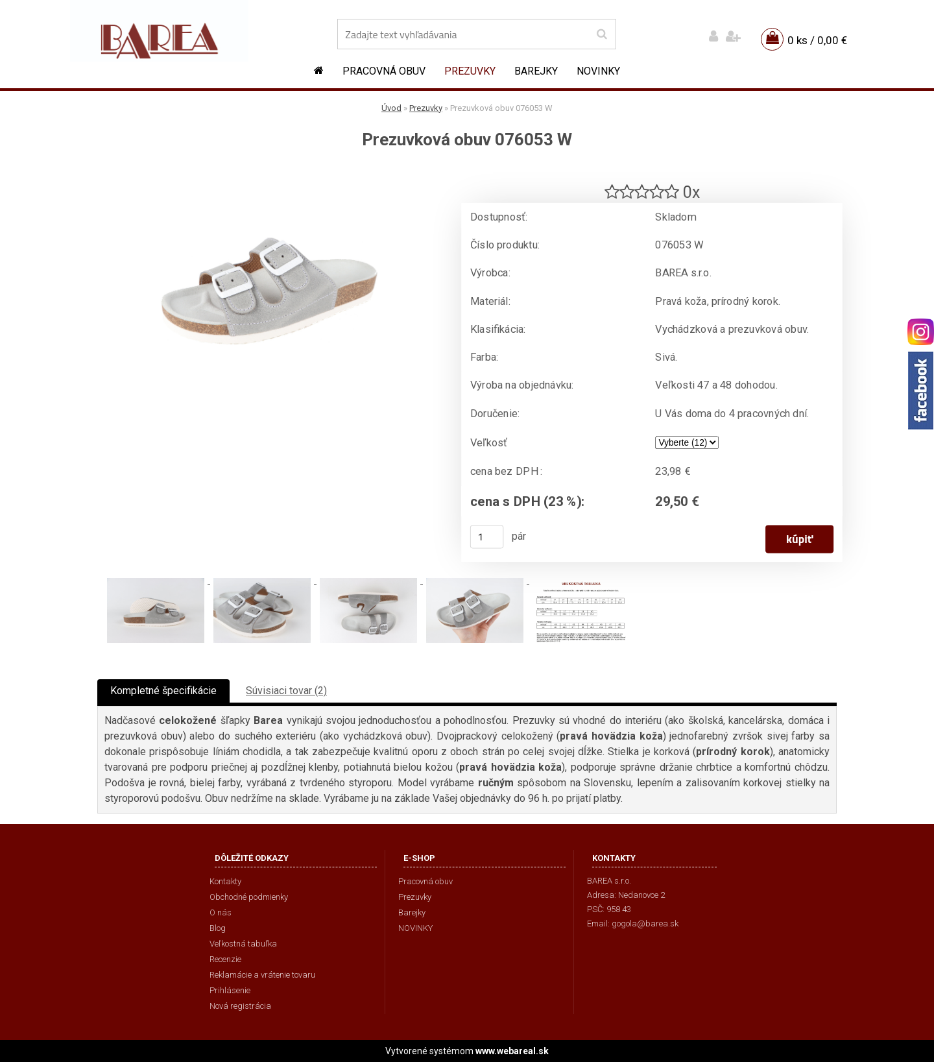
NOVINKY (598, 71)
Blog (218, 928)
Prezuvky (470, 71)
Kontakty (225, 881)
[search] (601, 34)
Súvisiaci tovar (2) (286, 690)
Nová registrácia (240, 1006)
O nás (221, 912)
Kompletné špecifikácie (163, 690)
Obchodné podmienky (249, 897)
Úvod (391, 108)
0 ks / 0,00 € (817, 40)
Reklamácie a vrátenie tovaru (262, 975)
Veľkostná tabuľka (243, 943)
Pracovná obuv (383, 71)
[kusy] (487, 536)
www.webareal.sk (512, 1051)
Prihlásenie (230, 990)
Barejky (536, 71)
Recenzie (225, 959)
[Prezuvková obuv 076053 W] (269, 172)
